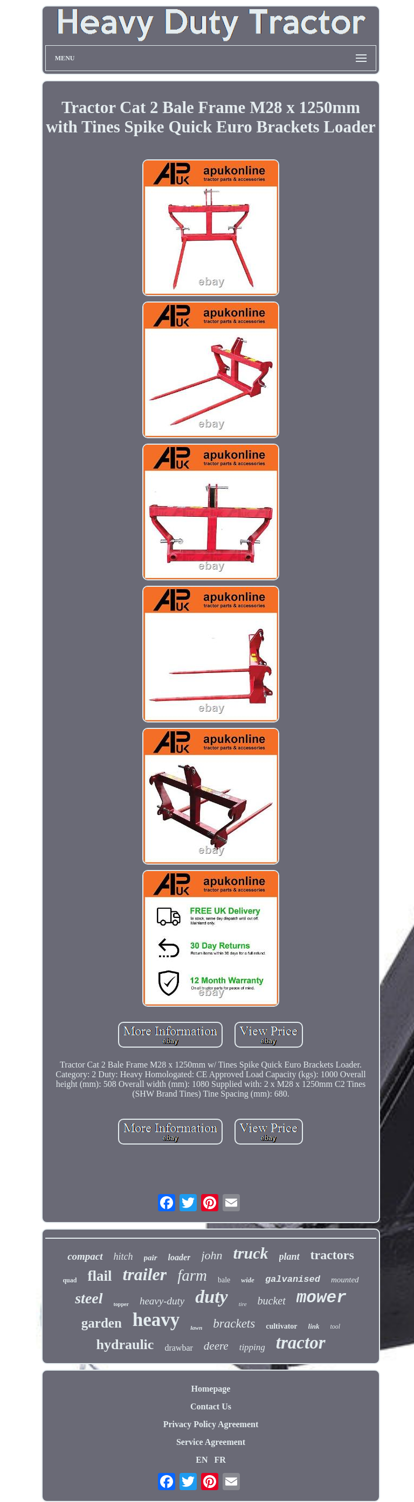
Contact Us (210, 1406)
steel (88, 1298)
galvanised (292, 1279)
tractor (301, 1342)
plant (289, 1256)
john (211, 1255)
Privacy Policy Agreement (211, 1424)
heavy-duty (162, 1301)
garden (101, 1323)
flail (99, 1276)
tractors (332, 1255)
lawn (196, 1327)
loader (179, 1257)
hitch (123, 1256)
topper (121, 1304)
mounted (345, 1279)
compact (84, 1256)
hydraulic (125, 1344)
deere (216, 1345)
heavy (156, 1319)
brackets (234, 1323)
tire (243, 1304)
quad (70, 1280)
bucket (272, 1301)
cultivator (281, 1326)
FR (219, 1459)
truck (250, 1253)
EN (202, 1459)
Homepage (211, 1388)
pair (150, 1257)
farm (192, 1275)
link (314, 1326)
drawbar (178, 1347)
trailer (144, 1274)
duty (211, 1297)
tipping (252, 1347)
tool (335, 1326)
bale (224, 1280)
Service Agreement (210, 1442)
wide (247, 1280)
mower (321, 1297)
